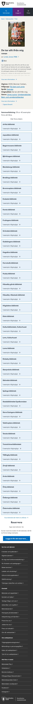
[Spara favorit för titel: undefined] (7, 104)
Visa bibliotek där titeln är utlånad (16, 518)
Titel (16, 19)
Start (2, 19)
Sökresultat (9, 19)
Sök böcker (6, 12)
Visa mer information (9, 79)
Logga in (18, 12)
